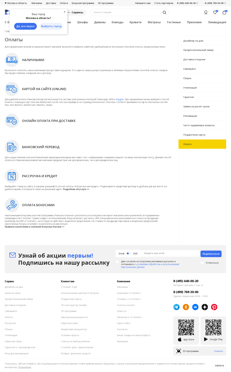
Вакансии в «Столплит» (129, 316)
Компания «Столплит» (129, 292)
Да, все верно (24, 26)
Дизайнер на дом (193, 40)
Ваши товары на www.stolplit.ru (133, 334)
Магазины (36, 3)
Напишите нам (143, 3)
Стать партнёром (163, 3)
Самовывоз (189, 68)
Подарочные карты (194, 134)
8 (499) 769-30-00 (214, 3)
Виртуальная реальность (74, 316)
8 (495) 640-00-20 (185, 280)
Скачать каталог (126, 304)
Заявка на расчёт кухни (196, 106)
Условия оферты (70, 334)
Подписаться (211, 253)
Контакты (122, 328)
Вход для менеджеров (17, 352)
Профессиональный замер (198, 49)
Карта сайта (123, 322)
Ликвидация (217, 22)
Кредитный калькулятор (74, 328)
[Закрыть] (64, 11)
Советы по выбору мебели (75, 340)
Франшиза (122, 340)
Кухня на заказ (12, 292)
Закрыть (219, 365)
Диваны (100, 22)
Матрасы (154, 22)
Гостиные (174, 22)
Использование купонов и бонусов (80, 292)
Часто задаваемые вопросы (199, 125)
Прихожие (194, 22)
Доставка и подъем (194, 59)
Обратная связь (13, 340)
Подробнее (24, 367)
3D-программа (105, 3)
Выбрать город (51, 26)
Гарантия (188, 97)
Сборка (187, 78)
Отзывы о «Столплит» (129, 298)
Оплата (64, 3)
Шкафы (82, 22)
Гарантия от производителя (20, 346)
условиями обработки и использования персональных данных (150, 265)
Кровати (135, 22)
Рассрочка (10, 322)
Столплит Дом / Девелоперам (77, 346)
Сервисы (75, 12)
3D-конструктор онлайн (74, 304)
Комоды (117, 22)
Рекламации (190, 115)
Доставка (51, 3)
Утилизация (190, 87)
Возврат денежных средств (76, 352)
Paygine (120, 99)
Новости (121, 310)
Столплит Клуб (69, 286)
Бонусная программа (83, 3)
